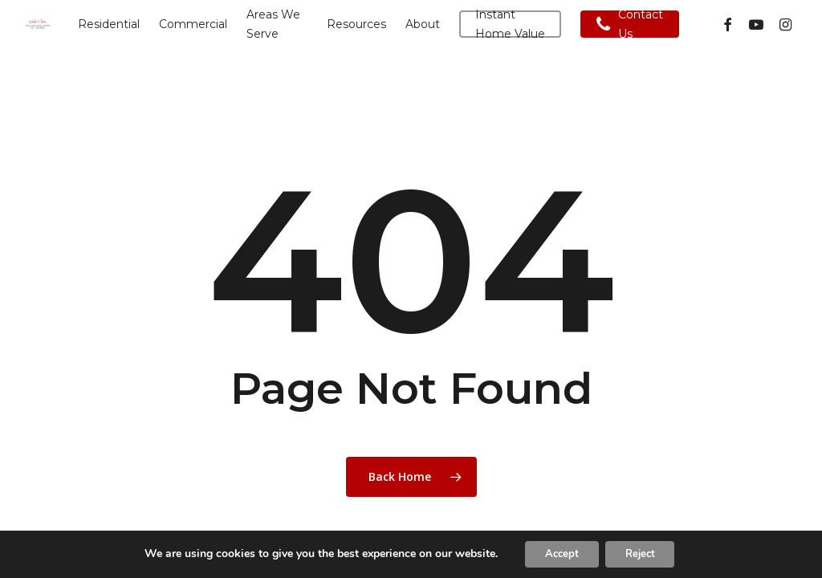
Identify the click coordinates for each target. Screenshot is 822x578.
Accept (556, 552)
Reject (645, 552)
